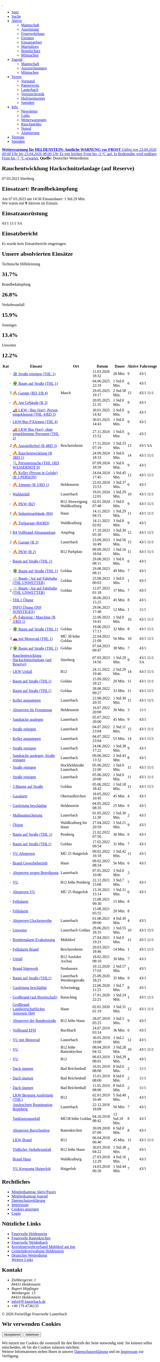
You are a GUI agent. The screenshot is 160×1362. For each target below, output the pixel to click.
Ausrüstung (30, 29)
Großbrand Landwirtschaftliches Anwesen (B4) (29, 1009)
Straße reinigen (24, 729)
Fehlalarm (20, 901)
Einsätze (27, 38)
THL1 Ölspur (23, 600)
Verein (17, 77)
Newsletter (29, 111)
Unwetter (20, 930)
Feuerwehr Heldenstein (29, 1234)
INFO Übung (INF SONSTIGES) (27, 609)
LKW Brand (22, 1140)
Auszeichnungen (34, 68)
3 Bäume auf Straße (28, 786)
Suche (16, 16)
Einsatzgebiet (31, 42)
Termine (18, 137)
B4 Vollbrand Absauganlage (34, 532)
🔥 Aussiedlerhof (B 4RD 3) (35, 446)
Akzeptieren (12, 1334)
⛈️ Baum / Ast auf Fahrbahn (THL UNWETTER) (35, 580)
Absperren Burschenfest (31, 1130)
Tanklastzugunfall (26, 1119)
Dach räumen (23, 1069)
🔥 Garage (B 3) (26, 542)
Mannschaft (30, 25)
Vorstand (28, 81)
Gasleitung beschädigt (30, 806)
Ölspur (18, 825)
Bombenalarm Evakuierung (34, 940)
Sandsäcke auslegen (28, 719)
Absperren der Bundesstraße (34, 1021)
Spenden (27, 103)
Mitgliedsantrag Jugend (30, 1196)
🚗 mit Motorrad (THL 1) (33, 639)
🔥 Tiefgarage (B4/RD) (31, 523)
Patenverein (30, 85)
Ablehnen (32, 1334)
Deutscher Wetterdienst (29, 1255)
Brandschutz (30, 51)
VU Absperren (24, 853)
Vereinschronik (32, 94)
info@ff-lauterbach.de (29, 1302)
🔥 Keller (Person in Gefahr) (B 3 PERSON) (35, 475)
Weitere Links (22, 1260)
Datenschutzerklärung (28, 1200)
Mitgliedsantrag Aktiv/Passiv (34, 1192)
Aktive (17, 21)
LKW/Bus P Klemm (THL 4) (35, 422)
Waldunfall (21, 494)
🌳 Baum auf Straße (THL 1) (35, 383)
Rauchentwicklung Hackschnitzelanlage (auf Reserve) (32, 659)
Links (25, 116)
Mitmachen (30, 55)
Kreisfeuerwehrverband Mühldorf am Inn (43, 1247)
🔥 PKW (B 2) (24, 552)
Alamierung (30, 133)
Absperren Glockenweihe (32, 921)
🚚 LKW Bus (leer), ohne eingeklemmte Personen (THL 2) (36, 433)
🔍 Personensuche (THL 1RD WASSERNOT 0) (36, 465)
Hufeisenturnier (33, 98)
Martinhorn (30, 47)
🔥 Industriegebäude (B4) (33, 513)
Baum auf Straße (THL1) (32, 681)
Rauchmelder (31, 124)
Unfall (18, 959)
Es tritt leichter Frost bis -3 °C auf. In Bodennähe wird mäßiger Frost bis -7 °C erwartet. (79, 154)
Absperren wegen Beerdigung (36, 873)
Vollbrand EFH (24, 1030)
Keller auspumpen (27, 700)
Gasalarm (20, 796)
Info (15, 107)
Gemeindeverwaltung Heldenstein (38, 1251)
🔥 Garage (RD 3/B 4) (30, 393)
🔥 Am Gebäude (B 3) (30, 403)
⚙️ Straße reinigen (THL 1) (34, 374)
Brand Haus (22, 1159)
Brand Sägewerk (25, 968)
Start (15, 12)
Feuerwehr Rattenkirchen (31, 1238)
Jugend (17, 59)
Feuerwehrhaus (33, 34)
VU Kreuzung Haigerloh (32, 1169)
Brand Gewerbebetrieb (30, 863)
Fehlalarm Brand (26, 949)
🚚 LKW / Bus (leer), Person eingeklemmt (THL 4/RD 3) (35, 412)
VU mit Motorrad (26, 1040)
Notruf (26, 128)
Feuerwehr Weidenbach (30, 1242)
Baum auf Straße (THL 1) (32, 561)
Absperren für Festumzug (32, 710)
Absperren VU (24, 892)
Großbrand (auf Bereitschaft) (35, 997)
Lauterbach (29, 90)
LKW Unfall (22, 672)
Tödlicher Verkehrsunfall (32, 1149)
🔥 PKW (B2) (24, 504)
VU (15, 882)
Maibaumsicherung (27, 815)
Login (16, 1213)
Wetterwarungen (33, 120)
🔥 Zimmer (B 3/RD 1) (31, 485)
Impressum (20, 1205)
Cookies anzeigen (25, 1209)
